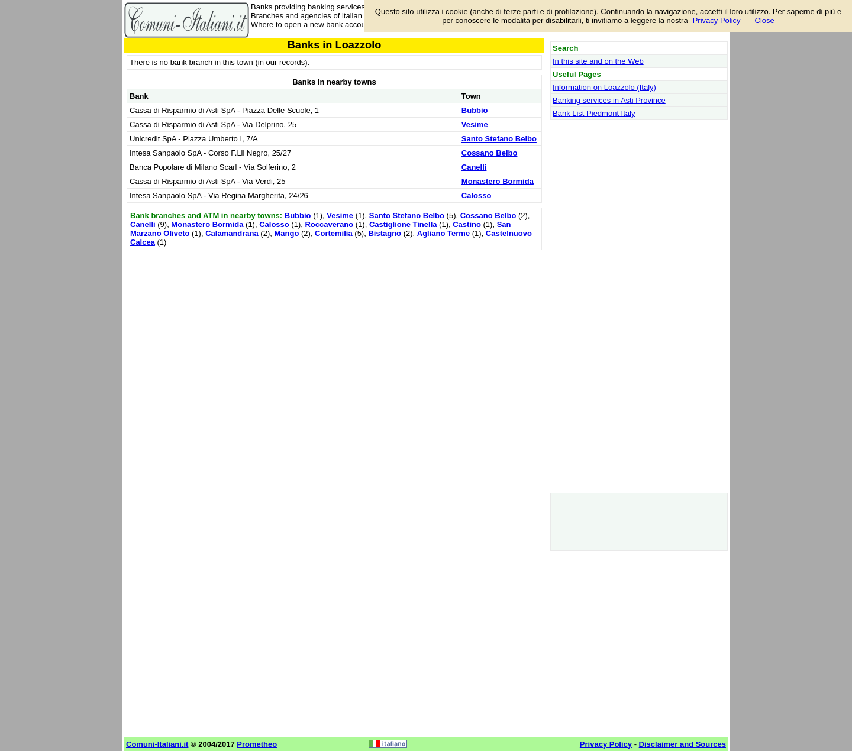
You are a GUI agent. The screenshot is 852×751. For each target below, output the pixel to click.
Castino (467, 224)
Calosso (477, 195)
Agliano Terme (443, 233)
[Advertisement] (334, 336)
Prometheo (257, 744)
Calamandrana (232, 233)
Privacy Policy (717, 20)
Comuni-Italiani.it (157, 744)
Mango (286, 233)
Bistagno (384, 233)
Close (764, 20)
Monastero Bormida (498, 181)
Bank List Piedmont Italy (594, 113)
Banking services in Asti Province (609, 100)
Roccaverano (329, 224)
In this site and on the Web (598, 61)
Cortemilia (334, 233)
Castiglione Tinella (403, 224)
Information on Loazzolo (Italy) (604, 87)
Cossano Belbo (490, 152)
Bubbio (475, 110)
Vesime (475, 124)
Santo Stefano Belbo (499, 138)
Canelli (474, 167)
